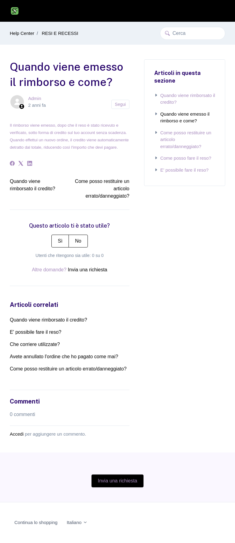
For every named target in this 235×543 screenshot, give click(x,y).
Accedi (17, 434)
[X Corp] (20, 164)
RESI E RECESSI (60, 33)
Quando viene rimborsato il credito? (48, 319)
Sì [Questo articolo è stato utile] (60, 241)
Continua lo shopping (36, 522)
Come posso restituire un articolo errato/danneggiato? (68, 368)
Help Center (22, 33)
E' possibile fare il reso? (35, 332)
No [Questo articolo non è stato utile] (78, 241)
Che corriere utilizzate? (35, 344)
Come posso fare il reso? (182, 158)
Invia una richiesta (87, 269)
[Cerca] (192, 33)
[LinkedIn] (29, 164)
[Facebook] (12, 164)
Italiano (77, 522)
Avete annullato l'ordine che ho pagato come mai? (64, 356)
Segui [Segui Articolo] (120, 104)
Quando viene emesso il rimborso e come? (182, 117)
